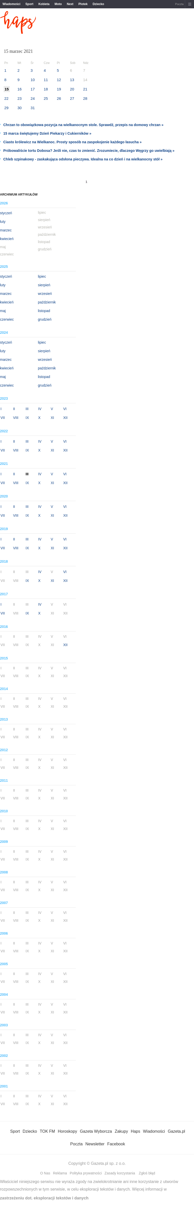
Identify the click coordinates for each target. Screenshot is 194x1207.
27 (72, 98)
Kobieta (44, 4)
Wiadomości (11, 4)
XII (65, 418)
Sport (29, 4)
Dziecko (98, 4)
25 (46, 98)
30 (19, 108)
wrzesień (45, 294)
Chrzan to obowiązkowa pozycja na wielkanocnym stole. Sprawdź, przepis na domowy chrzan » (83, 125)
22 (6, 98)
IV (39, 409)
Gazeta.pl (176, 1131)
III (27, 409)
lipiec (42, 276)
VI (64, 409)
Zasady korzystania (120, 1173)
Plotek (83, 4)
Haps (135, 1131)
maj (3, 311)
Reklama (60, 1173)
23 (19, 98)
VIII (15, 418)
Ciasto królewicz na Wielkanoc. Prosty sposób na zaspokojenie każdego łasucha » (72, 142)
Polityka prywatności (86, 1173)
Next (70, 4)
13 (72, 80)
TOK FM (47, 1131)
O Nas (45, 1173)
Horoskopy (67, 1131)
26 (59, 98)
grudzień (45, 319)
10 (33, 80)
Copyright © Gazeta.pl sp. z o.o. (97, 1163)
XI (52, 418)
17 (33, 89)
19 (59, 89)
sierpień (44, 285)
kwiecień (7, 239)
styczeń (6, 213)
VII (3, 418)
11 (46, 80)
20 (72, 89)
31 (33, 108)
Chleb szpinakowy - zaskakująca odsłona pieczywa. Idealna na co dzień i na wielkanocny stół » (82, 159)
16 (19, 89)
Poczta (179, 4)
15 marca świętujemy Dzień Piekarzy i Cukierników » (47, 133)
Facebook (116, 1144)
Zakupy (121, 1131)
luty (3, 222)
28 (85, 98)
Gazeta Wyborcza (96, 1131)
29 (6, 108)
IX (27, 418)
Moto (58, 4)
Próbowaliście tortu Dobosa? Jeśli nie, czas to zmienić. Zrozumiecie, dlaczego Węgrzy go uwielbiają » (89, 151)
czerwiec (7, 319)
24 (33, 98)
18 (46, 89)
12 (59, 80)
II (14, 409)
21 (85, 89)
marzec (6, 230)
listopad (44, 311)
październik (47, 302)
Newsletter (95, 1144)
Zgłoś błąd (147, 1173)
